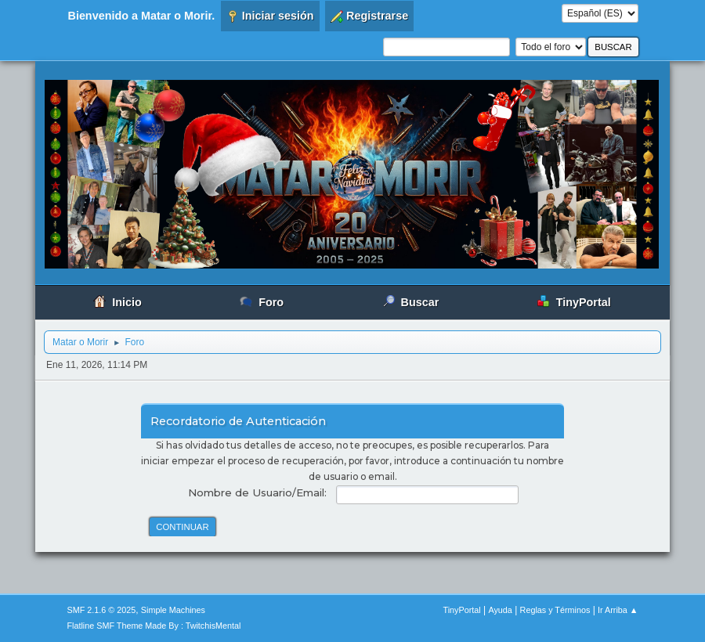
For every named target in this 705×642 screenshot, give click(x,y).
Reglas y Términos (555, 610)
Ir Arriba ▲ (618, 610)
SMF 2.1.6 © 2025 (101, 610)
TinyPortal (462, 610)
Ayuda (500, 610)
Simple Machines (173, 610)
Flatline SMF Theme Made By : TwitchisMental (154, 625)
